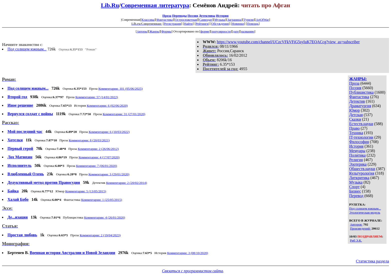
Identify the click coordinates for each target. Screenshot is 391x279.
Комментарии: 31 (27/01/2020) (124, 114)
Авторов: (356, 224)
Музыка (219, 19)
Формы (166, 31)
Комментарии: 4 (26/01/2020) (104, 217)
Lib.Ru (110, 5)
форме (204, 31)
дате (236, 31)
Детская (356, 115)
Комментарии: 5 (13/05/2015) (85, 191)
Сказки (355, 119)
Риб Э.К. (356, 240)
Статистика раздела (372, 261)
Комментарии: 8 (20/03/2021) (89, 140)
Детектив (357, 101)
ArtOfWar (262, 19)
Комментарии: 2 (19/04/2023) (100, 235)
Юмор (354, 110)
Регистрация (172, 23)
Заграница (234, 19)
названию (247, 31)
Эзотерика (358, 164)
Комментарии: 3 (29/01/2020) (109, 174)
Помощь (252, 23)
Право (354, 128)
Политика (357, 155)
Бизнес (355, 191)
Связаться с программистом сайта (192, 271)
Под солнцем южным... (27, 49)
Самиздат (205, 19)
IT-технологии (361, 137)
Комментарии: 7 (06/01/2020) (96, 166)
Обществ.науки (362, 169)
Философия (359, 142)
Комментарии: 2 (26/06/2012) (98, 149)
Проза (166, 15)
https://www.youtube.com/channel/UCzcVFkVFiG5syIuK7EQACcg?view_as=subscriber (288, 42)
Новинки (238, 23)
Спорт (354, 187)
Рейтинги (202, 23)
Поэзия (193, 15)
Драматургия (360, 106)
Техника (356, 133)
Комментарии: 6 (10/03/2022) (109, 132)
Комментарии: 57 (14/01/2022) (96, 97)
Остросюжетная (186, 19)
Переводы (179, 15)
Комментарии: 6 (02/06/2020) (107, 105)
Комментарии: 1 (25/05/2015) (101, 200)
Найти (188, 23)
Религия (356, 160)
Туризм (249, 19)
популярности (221, 31)
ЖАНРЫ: (358, 79)
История (222, 15)
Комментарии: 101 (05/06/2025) (120, 88)
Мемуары (357, 151)
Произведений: (360, 228)
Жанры (154, 31)
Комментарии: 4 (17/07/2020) (99, 157)
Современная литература (155, 5)
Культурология (361, 173)
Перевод (356, 196)
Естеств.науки (361, 124)
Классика (148, 19)
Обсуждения (220, 23)
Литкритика (359, 178)
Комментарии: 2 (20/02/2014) (126, 183)
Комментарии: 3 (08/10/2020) (187, 253)
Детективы (207, 15)
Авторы (142, 31)
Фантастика (165, 19)
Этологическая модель (364, 212)
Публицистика (361, 92)
